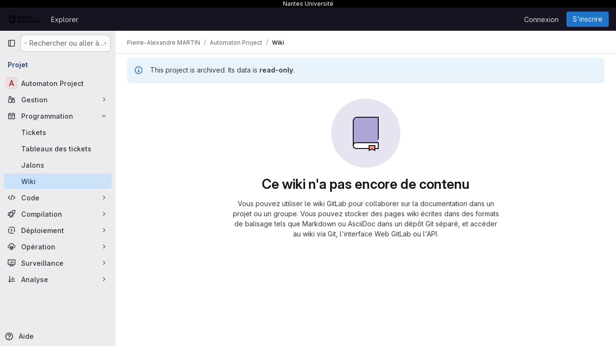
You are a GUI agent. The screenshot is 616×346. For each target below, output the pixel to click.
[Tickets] (58, 132)
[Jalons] (58, 165)
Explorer (64, 19)
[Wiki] (58, 181)
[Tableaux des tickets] (58, 148)
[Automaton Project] (58, 83)
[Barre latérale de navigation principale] (11, 43)
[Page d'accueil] (24, 19)
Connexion (541, 19)
